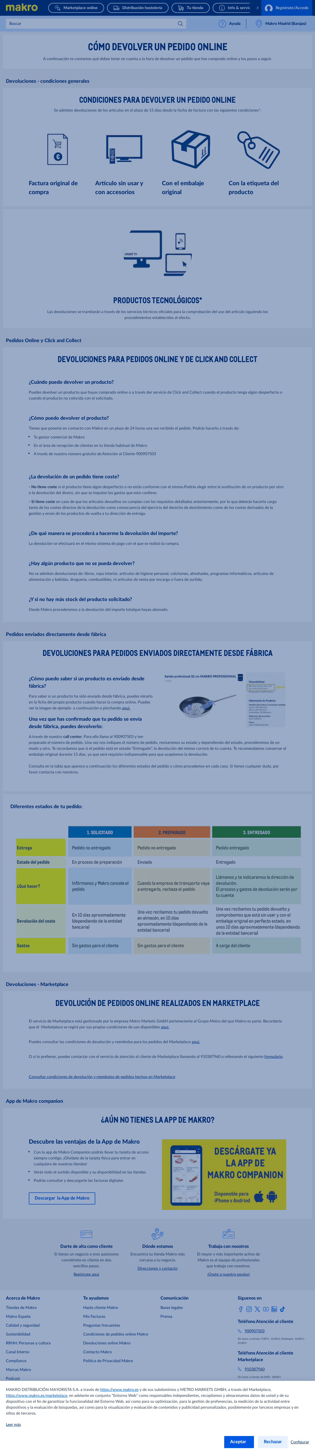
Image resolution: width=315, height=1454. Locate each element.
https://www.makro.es (119, 1390)
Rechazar (273, 1442)
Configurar (300, 1442)
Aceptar (239, 1442)
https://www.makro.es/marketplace (36, 1396)
